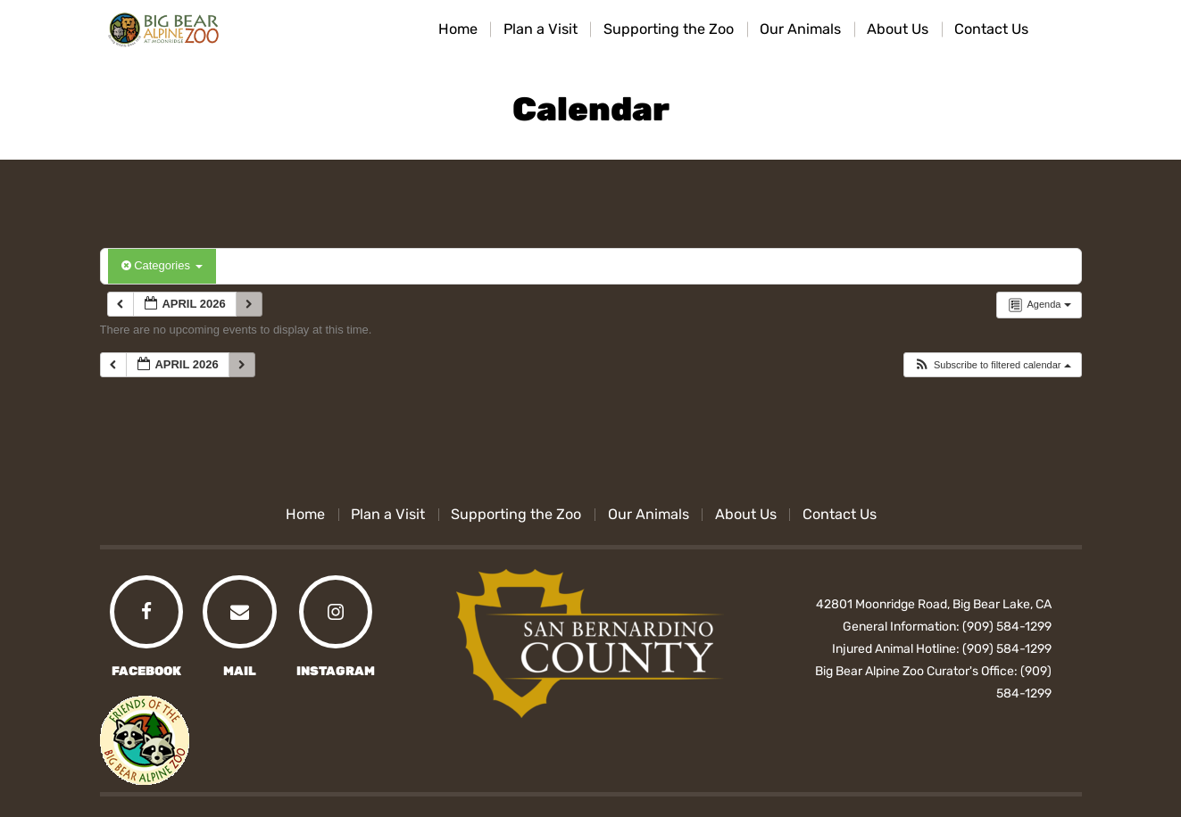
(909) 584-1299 (1007, 626)
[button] (992, 365)
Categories (162, 265)
